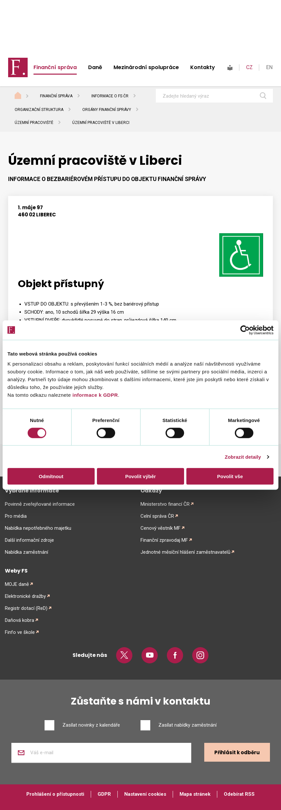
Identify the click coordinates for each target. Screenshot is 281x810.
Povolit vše (230, 476)
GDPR (104, 794)
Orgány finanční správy (106, 109)
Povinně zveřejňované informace (40, 504)
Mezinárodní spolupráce (146, 67)
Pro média (16, 516)
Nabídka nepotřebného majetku (38, 528)
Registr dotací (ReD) (26, 608)
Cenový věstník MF (160, 528)
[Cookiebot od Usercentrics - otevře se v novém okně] (245, 330)
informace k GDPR (94, 395)
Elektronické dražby (25, 596)
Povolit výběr (140, 476)
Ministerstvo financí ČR (165, 504)
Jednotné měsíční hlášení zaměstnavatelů (185, 552)
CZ (249, 67)
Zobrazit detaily (243, 456)
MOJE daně (17, 584)
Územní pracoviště (34, 122)
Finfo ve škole (20, 632)
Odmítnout (51, 476)
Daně (95, 67)
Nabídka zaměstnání (26, 552)
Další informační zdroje (29, 540)
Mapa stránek (195, 794)
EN (269, 67)
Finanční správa (55, 67)
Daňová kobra (19, 620)
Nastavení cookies (145, 794)
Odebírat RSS (239, 794)
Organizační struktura (39, 109)
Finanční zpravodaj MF (164, 540)
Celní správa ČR (157, 516)
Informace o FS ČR (109, 96)
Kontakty (202, 67)
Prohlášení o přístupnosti (55, 794)
